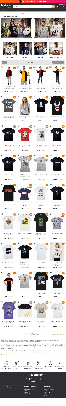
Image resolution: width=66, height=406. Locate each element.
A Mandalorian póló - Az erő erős (57, 174)
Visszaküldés (26, 392)
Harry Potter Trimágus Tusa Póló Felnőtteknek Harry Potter (9, 87)
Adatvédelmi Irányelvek (49, 390)
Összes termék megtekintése (58, 334)
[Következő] (40, 334)
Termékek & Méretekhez (29, 389)
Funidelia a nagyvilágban (49, 388)
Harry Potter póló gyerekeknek (24, 233)
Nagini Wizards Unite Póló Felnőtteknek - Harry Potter (41, 234)
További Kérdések (27, 393)
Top (63, 10)
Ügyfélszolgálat (11, 387)
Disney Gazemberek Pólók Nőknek (24, 116)
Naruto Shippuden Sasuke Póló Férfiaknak (8, 322)
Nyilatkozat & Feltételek (49, 389)
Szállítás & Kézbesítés (28, 390)
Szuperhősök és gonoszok (56, 57)
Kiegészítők (21, 10)
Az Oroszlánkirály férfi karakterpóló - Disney (8, 234)
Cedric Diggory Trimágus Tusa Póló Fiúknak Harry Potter (57, 87)
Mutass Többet (6, 354)
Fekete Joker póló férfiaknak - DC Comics (41, 116)
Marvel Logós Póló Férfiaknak (8, 204)
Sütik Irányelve (47, 392)
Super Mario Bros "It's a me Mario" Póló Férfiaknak (41, 146)
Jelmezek (13, 10)
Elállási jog (46, 393)
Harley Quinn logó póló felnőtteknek (9, 146)
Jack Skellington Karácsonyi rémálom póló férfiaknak (8, 116)
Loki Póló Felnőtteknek (25, 292)
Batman (25, 57)
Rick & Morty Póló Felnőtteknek (8, 262)
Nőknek (16, 39)
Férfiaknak (49, 39)
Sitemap (45, 395)
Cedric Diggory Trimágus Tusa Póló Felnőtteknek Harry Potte (25, 87)
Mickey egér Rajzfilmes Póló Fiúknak (57, 234)
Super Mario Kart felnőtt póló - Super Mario (41, 204)
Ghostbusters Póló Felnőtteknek (57, 145)
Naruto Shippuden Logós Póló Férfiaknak (25, 322)
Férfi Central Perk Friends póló (41, 174)
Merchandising (9, 13)
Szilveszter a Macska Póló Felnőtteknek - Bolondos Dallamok (57, 264)
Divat (14, 13)
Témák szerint (5, 10)
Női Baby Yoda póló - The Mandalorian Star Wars (25, 175)
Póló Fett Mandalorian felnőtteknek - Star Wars (25, 263)
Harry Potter (10, 57)
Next (64, 49)
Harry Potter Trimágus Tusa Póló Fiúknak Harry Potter (41, 87)
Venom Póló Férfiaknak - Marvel (57, 116)
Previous (1, 49)
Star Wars (40, 57)
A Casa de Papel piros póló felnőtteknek (24, 146)
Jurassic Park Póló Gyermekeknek (41, 322)
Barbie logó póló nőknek (9, 174)
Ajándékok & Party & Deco (33, 10)
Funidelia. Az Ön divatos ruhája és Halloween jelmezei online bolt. (6, 6)
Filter (4, 62)
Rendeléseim (26, 388)
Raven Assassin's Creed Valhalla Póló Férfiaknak (57, 292)
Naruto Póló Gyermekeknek (57, 321)
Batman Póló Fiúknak (8, 292)
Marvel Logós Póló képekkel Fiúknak (25, 204)
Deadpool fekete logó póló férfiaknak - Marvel (57, 204)
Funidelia (3, 13)
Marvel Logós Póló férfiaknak (41, 262)
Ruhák (18, 13)
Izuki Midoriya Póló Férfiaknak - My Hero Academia (41, 292)
